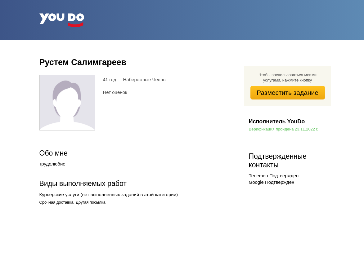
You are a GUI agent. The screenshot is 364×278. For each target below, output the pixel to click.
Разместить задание (287, 92)
